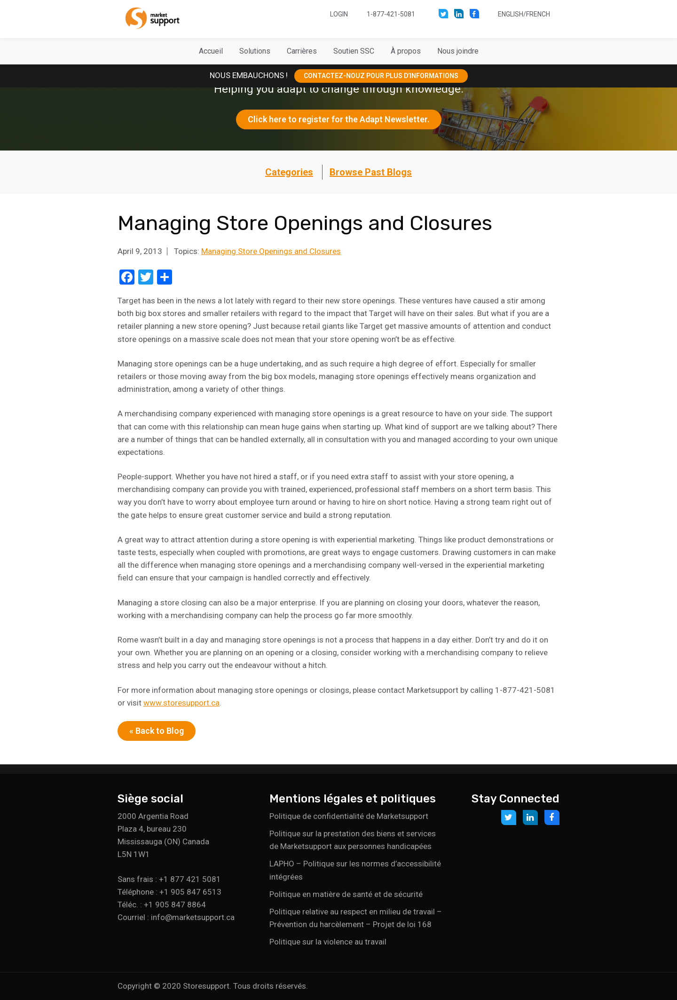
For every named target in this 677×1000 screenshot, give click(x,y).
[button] (255, 51)
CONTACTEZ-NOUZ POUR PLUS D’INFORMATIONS (381, 75)
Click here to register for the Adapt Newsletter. (339, 119)
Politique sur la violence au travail (327, 941)
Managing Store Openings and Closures (271, 251)
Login (339, 14)
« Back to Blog (156, 731)
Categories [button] (289, 172)
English (510, 14)
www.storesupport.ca (181, 702)
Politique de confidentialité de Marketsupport (348, 816)
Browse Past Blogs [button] (371, 172)
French (538, 14)
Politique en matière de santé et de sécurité (346, 894)
